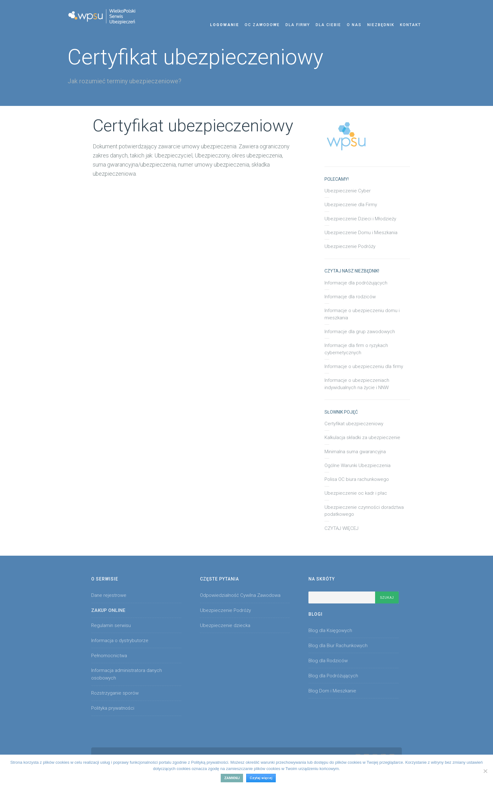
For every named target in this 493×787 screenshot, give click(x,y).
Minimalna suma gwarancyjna (355, 451)
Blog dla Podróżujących (333, 676)
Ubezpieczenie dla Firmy (350, 204)
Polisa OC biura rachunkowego (356, 479)
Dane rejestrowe (108, 595)
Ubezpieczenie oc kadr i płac (355, 493)
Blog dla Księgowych (330, 630)
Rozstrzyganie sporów (115, 693)
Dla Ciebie (328, 25)
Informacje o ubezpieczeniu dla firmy (363, 366)
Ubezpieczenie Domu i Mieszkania (360, 232)
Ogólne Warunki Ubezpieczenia (357, 465)
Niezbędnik (380, 25)
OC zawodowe (262, 25)
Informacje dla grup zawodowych (359, 331)
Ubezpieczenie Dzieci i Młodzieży (360, 219)
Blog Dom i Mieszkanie (332, 691)
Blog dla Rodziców (328, 660)
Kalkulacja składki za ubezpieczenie (362, 437)
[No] (485, 771)
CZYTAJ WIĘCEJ (341, 528)
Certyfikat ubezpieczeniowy (353, 424)
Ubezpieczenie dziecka (225, 625)
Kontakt (410, 25)
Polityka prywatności (112, 708)
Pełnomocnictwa (109, 655)
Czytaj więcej (261, 778)
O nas (354, 25)
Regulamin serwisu (111, 625)
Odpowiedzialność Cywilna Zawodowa (240, 595)
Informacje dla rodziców (350, 297)
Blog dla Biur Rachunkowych (338, 645)
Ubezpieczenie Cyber (347, 191)
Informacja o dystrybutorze (119, 640)
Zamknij (232, 778)
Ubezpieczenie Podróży (349, 246)
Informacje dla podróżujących (355, 283)
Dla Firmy (297, 25)
